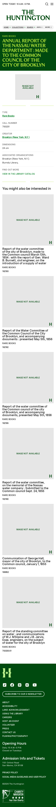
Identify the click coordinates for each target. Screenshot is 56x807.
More (48, 27)
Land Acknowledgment (16, 710)
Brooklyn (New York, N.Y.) (16, 137)
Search (30, 27)
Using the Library (12, 713)
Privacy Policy (10, 772)
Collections (17, 27)
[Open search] (46, 4)
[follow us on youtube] (34, 685)
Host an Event (10, 721)
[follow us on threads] (19, 685)
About (6, 702)
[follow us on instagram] (27, 685)
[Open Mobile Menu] (52, 4)
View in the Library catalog (18, 174)
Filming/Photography (15, 736)
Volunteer (8, 725)
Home (6, 27)
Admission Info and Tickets (23, 758)
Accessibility (9, 706)
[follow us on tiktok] (4, 685)
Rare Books (8, 116)
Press (5, 728)
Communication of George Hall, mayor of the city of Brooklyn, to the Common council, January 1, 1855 (26, 561)
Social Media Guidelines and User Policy (24, 777)
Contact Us (9, 732)
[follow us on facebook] (12, 685)
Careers (7, 717)
